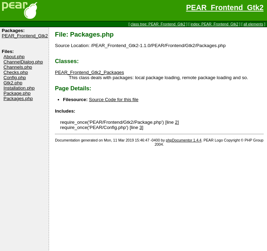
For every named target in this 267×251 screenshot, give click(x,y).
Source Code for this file (113, 99)
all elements (253, 24)
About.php (14, 56)
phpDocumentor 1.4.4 (183, 140)
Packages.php (18, 98)
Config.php (14, 77)
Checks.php (15, 72)
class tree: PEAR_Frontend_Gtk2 (158, 24)
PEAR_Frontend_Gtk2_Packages (89, 72)
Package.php (17, 93)
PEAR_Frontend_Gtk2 (225, 7)
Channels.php (17, 67)
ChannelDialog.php (23, 61)
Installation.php (19, 88)
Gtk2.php (12, 82)
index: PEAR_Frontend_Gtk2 (214, 24)
